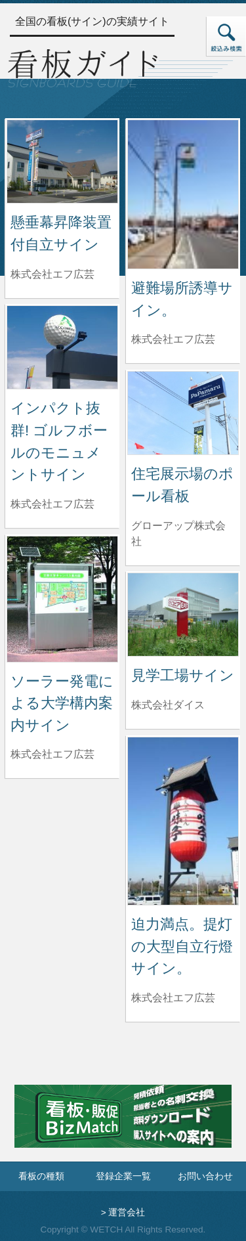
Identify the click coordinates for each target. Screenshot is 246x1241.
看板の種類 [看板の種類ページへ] (41, 1176)
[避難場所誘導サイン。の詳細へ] (183, 193)
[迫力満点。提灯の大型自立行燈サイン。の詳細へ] (183, 820)
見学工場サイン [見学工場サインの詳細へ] (182, 675)
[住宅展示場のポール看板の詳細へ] (183, 412)
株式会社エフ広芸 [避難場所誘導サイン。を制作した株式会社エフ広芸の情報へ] (173, 339)
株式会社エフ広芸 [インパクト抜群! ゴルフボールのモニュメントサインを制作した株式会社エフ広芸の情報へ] (52, 504)
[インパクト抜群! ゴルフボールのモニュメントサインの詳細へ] (62, 346)
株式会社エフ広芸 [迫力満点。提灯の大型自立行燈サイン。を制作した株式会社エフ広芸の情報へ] (173, 997)
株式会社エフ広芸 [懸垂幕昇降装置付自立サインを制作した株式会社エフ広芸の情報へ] (52, 274)
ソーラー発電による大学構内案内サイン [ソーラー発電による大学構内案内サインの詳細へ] (61, 703)
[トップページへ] (82, 66)
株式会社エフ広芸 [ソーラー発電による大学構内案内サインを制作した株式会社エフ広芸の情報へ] (52, 754)
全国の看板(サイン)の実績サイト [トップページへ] (92, 21)
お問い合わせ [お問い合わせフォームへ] (205, 1176)
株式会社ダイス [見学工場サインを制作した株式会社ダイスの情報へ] (168, 704)
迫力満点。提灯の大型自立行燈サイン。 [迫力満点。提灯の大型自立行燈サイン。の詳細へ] (182, 946)
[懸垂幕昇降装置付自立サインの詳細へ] (62, 160)
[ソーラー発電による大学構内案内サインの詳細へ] (62, 598)
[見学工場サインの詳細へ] (183, 613)
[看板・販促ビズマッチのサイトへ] (122, 1125)
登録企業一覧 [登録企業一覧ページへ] (123, 1176)
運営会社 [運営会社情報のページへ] (126, 1212)
